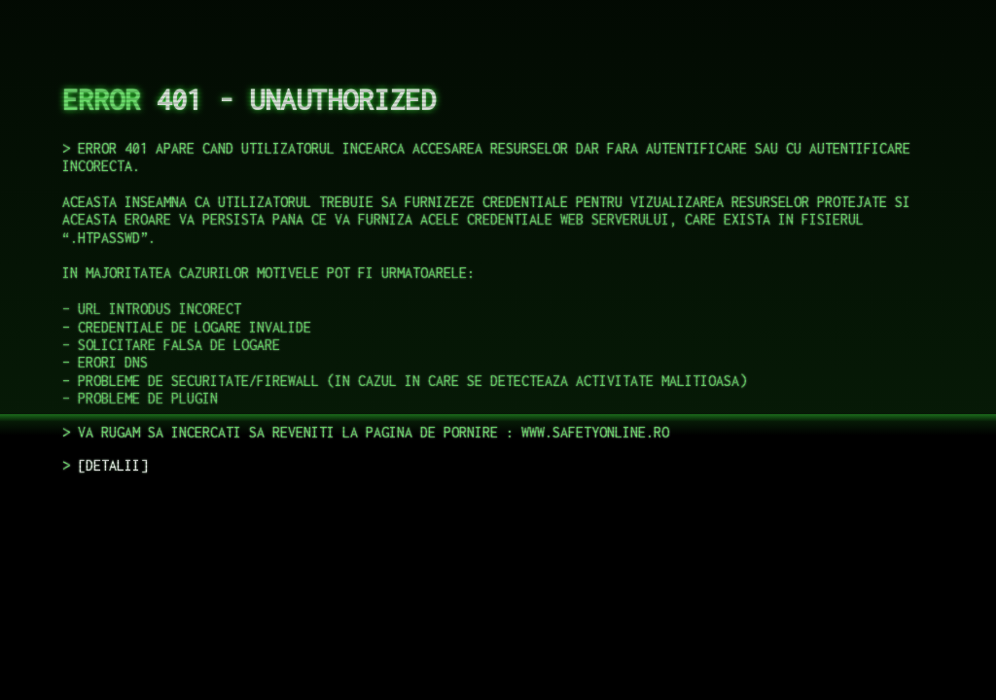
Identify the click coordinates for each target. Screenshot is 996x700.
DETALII (113, 465)
